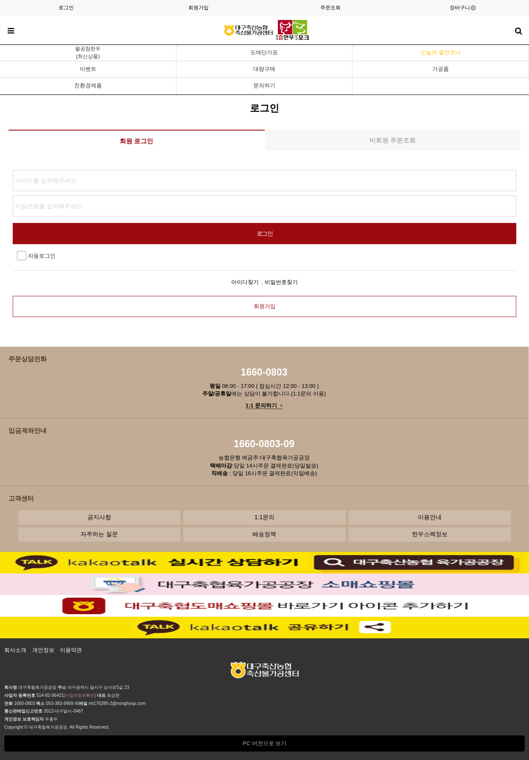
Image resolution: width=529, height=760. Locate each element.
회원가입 (198, 8)
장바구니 (463, 8)
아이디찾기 (245, 282)
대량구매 (264, 69)
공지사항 (99, 517)
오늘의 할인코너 (440, 52)
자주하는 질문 (99, 534)
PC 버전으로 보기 (264, 743)
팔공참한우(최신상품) (88, 52)
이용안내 (430, 517)
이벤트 (88, 69)
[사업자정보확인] (80, 695)
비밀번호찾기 (281, 282)
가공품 (440, 69)
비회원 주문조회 (392, 140)
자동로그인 (36, 256)
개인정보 (43, 650)
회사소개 (15, 650)
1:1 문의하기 (264, 405)
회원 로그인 (136, 141)
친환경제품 (88, 85)
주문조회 (330, 8)
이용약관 (71, 650)
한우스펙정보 (430, 534)
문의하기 (264, 85)
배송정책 (264, 534)
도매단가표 (264, 52)
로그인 (66, 8)
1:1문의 (264, 517)
